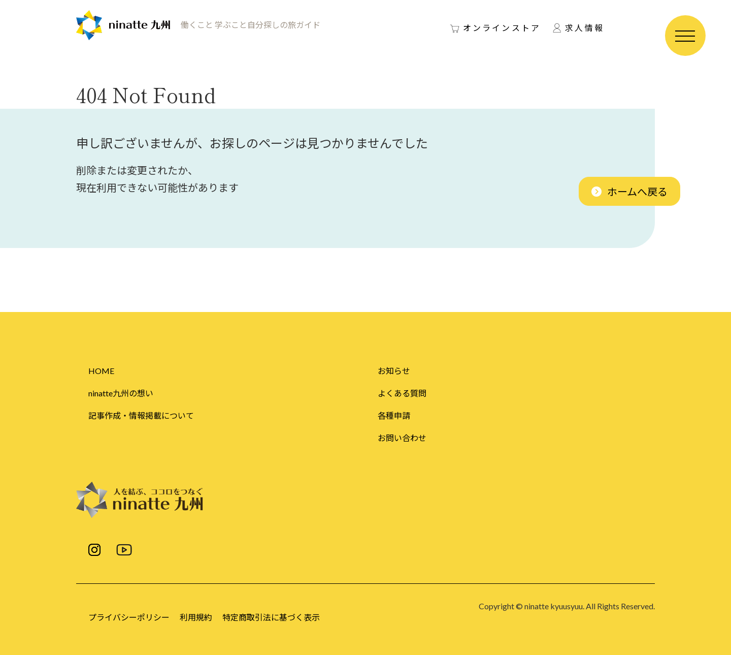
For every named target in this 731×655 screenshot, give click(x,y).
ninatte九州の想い (120, 393)
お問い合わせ (402, 438)
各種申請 (394, 415)
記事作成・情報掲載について (141, 415)
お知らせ (394, 371)
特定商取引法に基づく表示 (271, 617)
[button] (629, 191)
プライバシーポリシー (129, 617)
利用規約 (196, 617)
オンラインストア (502, 28)
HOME (101, 371)
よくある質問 (402, 393)
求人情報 (584, 28)
